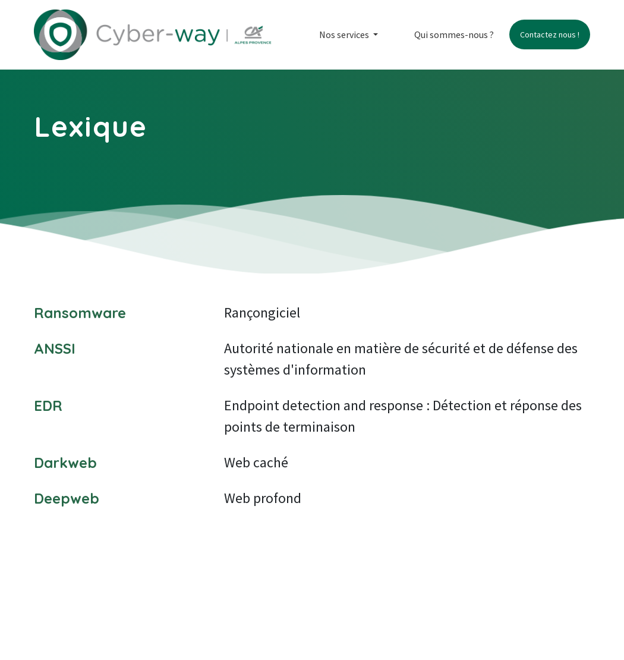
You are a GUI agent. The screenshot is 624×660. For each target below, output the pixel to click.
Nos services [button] (345, 34)
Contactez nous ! (549, 34)
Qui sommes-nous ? (454, 34)
